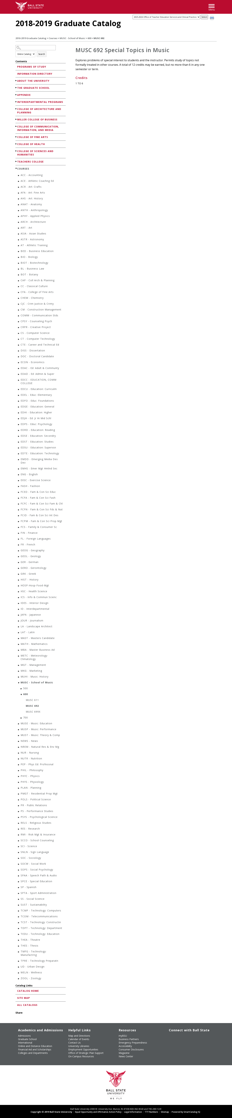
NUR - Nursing (30, 752)
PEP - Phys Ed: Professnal (37, 764)
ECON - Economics (33, 362)
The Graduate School (33, 87)
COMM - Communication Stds (39, 315)
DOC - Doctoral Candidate (37, 356)
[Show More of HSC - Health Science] (19, 592)
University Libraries (78, 1046)
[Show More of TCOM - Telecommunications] (19, 917)
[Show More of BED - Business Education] (19, 251)
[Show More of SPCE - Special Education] (19, 882)
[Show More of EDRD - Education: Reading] (19, 430)
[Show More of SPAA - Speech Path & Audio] (19, 876)
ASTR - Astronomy (32, 239)
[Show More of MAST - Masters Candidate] (19, 638)
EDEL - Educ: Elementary (36, 394)
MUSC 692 (32, 705)
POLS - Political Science (36, 799)
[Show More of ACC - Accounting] (19, 175)
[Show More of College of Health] (16, 144)
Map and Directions (79, 1035)
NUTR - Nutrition (31, 758)
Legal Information (133, 1111)
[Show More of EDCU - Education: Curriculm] (19, 389)
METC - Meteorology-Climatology (34, 657)
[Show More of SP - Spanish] (19, 887)
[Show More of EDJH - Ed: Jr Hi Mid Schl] (19, 419)
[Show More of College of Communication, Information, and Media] (16, 126)
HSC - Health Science (34, 591)
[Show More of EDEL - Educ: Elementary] (19, 395)
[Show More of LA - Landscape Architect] (19, 627)
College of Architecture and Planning (39, 110)
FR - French (28, 544)
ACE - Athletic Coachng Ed (37, 180)
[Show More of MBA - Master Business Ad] (19, 650)
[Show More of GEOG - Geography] (19, 551)
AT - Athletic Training (34, 245)
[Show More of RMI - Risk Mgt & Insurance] (19, 835)
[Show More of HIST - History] (19, 580)
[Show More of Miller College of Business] (16, 119)
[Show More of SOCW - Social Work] (19, 864)
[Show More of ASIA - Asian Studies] (19, 234)
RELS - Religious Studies (36, 822)
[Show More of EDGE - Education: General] (19, 407)
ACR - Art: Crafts (31, 186)
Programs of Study (31, 66)
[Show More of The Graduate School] (16, 87)
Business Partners (129, 1039)
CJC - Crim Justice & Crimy (37, 303)
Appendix (24, 94)
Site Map (23, 997)
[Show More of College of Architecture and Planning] (16, 109)
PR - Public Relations (34, 805)
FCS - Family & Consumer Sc (39, 527)
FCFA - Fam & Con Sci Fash (38, 497)
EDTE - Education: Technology (40, 453)
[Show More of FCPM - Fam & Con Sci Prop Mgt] (19, 521)
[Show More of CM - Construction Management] (19, 310)
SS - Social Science (33, 898)
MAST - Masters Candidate (38, 638)
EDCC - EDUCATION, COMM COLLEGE (38, 381)
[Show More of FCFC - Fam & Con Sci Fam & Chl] (19, 504)
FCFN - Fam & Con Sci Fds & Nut (42, 509)
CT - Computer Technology (38, 338)
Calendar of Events (78, 1039)
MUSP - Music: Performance (38, 729)
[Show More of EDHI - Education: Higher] (19, 413)
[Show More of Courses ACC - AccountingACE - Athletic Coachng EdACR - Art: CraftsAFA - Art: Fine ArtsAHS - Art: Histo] (16, 168)
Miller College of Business (37, 119)
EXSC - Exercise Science (36, 480)
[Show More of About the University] (16, 80)
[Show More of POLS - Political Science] (19, 800)
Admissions (24, 1035)
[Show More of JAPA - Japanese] (19, 615)
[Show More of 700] (21, 718)
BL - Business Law (32, 268)
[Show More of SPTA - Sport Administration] (19, 893)
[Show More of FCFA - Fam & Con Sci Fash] (19, 498)
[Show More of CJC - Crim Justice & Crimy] (19, 304)
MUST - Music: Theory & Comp (40, 735)
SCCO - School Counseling (37, 840)
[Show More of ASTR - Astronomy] (19, 240)
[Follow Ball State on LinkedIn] (169, 1041)
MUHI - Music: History (34, 676)
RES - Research (30, 828)
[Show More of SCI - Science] (19, 846)
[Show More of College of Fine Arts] (16, 137)
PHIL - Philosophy (32, 770)
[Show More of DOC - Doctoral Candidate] (19, 357)
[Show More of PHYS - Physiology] (19, 782)
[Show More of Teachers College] (16, 161)
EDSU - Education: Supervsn (38, 447)
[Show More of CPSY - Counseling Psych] (19, 321)
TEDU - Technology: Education (40, 934)
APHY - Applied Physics (35, 216)
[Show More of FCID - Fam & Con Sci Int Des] (19, 516)
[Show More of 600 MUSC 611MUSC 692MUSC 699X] (21, 694)
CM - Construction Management (41, 309)
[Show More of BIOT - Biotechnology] (19, 263)
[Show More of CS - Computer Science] (19, 333)
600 (89, 38)
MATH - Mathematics (34, 644)
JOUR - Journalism (32, 620)
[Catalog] (166, 17)
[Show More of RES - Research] (19, 829)
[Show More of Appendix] (16, 94)
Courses (53, 38)
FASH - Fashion (30, 486)
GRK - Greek (28, 573)
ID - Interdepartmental (35, 608)
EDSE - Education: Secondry (38, 435)
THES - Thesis (29, 945)
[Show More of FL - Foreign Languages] (19, 539)
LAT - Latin (28, 632)
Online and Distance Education (35, 1046)
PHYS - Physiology (32, 781)
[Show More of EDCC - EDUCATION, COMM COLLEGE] (19, 380)
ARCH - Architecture (33, 221)
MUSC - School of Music (72, 38)
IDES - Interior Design (34, 603)
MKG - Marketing (31, 670)
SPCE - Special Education (36, 881)
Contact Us (74, 1042)
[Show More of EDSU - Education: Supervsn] (19, 448)
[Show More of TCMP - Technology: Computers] (19, 911)
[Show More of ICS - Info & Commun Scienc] (19, 597)
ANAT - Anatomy (31, 204)
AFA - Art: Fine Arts (33, 192)
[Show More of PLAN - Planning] (19, 788)
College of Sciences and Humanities (35, 152)
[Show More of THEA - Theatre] (19, 940)
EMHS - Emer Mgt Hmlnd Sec (39, 468)
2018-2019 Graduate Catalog (30, 38)
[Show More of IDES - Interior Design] (19, 603)
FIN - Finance (29, 532)
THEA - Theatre (30, 939)
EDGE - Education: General (37, 406)
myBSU (123, 1035)
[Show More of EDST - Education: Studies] (19, 442)
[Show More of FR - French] (19, 545)
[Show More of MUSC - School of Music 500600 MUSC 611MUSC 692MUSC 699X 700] (19, 683)
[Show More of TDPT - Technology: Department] (19, 928)
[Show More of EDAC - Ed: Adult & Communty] (19, 368)
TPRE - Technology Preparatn (39, 960)
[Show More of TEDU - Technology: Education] (19, 934)
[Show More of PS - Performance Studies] (19, 811)
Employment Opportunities (83, 1049)
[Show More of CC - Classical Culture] (19, 286)
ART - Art (26, 227)
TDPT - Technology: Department (41, 928)
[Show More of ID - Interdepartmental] (19, 609)
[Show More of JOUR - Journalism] (19, 621)
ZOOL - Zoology (31, 978)
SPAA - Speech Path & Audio (39, 875)
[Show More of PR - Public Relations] (19, 806)
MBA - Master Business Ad (38, 649)
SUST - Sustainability (34, 904)
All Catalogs (27, 1005)
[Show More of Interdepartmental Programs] (16, 102)
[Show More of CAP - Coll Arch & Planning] (19, 281)
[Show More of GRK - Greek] (19, 574)
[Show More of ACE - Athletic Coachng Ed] (19, 181)
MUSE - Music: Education (36, 723)
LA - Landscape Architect (36, 626)
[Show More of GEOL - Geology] (19, 556)
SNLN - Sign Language (35, 852)
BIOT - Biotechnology (34, 262)
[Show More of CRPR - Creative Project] (19, 327)
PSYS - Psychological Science (39, 817)
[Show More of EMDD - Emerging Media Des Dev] (19, 459)
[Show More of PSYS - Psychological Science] (19, 817)
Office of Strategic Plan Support (86, 1053)
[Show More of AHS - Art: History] (19, 199)
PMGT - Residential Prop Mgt (39, 793)
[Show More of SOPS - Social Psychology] (19, 870)
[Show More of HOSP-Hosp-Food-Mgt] (19, 586)
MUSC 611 (32, 700)
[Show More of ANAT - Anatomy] (19, 205)
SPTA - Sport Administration (38, 893)
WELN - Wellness (31, 972)
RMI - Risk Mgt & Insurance (38, 834)
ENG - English (29, 474)
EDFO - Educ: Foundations (37, 400)
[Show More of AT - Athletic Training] (19, 245)
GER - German (30, 562)
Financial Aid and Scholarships (34, 1049)
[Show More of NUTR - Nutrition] (19, 759)
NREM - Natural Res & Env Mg (40, 746)
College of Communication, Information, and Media (38, 128)
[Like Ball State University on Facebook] (169, 1035)
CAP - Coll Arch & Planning (38, 280)
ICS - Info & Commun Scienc (39, 597)
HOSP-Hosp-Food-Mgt (35, 585)
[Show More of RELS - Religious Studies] (19, 823)
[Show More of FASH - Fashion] (19, 486)
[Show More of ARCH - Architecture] (19, 222)
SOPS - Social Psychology (37, 869)
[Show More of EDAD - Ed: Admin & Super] (19, 374)
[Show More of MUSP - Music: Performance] (19, 729)
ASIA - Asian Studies (33, 233)
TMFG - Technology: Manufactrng (33, 953)
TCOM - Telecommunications (39, 916)
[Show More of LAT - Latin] (19, 632)
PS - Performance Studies (37, 811)
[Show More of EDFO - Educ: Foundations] (19, 401)
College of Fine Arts (32, 137)
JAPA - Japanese (31, 614)
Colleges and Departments (33, 1053)
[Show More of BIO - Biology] (19, 257)
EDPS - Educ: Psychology (36, 424)
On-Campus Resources (81, 1056)
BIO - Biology (29, 257)
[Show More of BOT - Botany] (19, 275)
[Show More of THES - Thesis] (19, 946)
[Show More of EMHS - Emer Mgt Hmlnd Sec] (19, 469)
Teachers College (30, 161)
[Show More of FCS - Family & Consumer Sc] (19, 527)
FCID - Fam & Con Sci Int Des (39, 515)
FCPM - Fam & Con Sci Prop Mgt (41, 521)
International (25, 1042)
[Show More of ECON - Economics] (19, 362)
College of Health (31, 144)
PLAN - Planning (31, 787)
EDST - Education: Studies (37, 441)
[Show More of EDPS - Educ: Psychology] (19, 424)
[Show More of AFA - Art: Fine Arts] (19, 193)
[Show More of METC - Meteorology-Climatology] (19, 656)
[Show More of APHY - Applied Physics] (19, 216)
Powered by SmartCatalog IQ (186, 1111)
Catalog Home (28, 990)
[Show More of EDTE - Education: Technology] (19, 454)
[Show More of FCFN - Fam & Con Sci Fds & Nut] (19, 510)
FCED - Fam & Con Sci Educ (38, 491)
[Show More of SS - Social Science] (19, 899)
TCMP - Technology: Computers (41, 910)
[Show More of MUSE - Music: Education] (19, 724)
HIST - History (30, 579)
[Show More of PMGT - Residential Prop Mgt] (19, 794)
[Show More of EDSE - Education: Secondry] (19, 436)
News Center (126, 1056)
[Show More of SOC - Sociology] (19, 858)
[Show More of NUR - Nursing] (19, 753)
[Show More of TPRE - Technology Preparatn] (19, 961)
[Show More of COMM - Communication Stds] (19, 316)
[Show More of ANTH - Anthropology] (19, 210)
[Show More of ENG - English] (19, 475)
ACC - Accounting (32, 175)
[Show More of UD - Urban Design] (19, 967)
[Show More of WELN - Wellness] (19, 973)
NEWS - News (29, 741)
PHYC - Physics (30, 776)
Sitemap (165, 1111)
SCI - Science (29, 846)
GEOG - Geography (33, 550)
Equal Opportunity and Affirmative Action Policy (98, 1111)
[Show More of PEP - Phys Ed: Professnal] (19, 765)
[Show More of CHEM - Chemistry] (19, 298)
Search (41, 54)
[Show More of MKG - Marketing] (19, 671)
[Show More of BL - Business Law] (19, 269)
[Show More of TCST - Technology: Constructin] (19, 922)
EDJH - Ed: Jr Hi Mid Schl (36, 418)
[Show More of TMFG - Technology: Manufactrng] (19, 952)
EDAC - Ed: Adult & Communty (40, 368)
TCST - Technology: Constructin (41, 922)
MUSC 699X (33, 711)
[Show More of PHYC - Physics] (19, 776)
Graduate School (27, 1039)
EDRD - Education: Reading (38, 430)
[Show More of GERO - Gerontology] (19, 568)
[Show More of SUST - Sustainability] (19, 905)
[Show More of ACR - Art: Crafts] (19, 187)
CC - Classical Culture (34, 286)
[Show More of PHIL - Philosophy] (19, 770)
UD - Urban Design (33, 966)
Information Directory (34, 73)
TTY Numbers (151, 1111)
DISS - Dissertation (33, 350)
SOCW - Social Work (33, 863)
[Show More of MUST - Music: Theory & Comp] (19, 735)
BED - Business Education (37, 251)
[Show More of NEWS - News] (19, 741)
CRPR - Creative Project (36, 327)
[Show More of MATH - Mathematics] (19, 644)
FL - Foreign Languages (36, 538)
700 (25, 717)
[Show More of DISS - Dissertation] (19, 351)
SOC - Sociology (31, 857)
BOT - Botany (29, 274)
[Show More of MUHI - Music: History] (19, 677)
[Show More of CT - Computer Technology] (19, 339)
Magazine (124, 1053)
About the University (33, 80)
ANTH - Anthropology (34, 210)
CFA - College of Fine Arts (37, 292)
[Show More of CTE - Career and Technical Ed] (19, 345)
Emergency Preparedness (133, 1042)
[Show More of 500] (21, 689)
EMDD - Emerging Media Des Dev (39, 461)
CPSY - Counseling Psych (36, 321)
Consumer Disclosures (131, 1049)
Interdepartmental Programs (40, 102)
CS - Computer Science (35, 333)
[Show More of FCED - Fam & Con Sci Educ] (19, 492)
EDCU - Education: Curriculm (39, 389)
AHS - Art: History (32, 198)
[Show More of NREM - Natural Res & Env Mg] (19, 747)
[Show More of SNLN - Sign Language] (19, 852)
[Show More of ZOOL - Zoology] (19, 979)
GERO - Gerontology (33, 567)
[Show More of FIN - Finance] (19, 533)
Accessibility (125, 1046)
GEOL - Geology (31, 556)
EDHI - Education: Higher (36, 412)
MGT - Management (33, 664)
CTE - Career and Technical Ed (40, 344)
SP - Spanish (28, 887)
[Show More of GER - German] (19, 562)
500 (25, 688)
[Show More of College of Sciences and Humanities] (16, 151)
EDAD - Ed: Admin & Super (37, 373)
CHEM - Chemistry (32, 297)
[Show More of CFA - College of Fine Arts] (19, 292)
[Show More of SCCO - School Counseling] (19, 841)
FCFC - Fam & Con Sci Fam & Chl (42, 503)
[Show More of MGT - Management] (19, 665)
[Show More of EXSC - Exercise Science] (19, 480)
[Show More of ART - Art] (19, 228)
